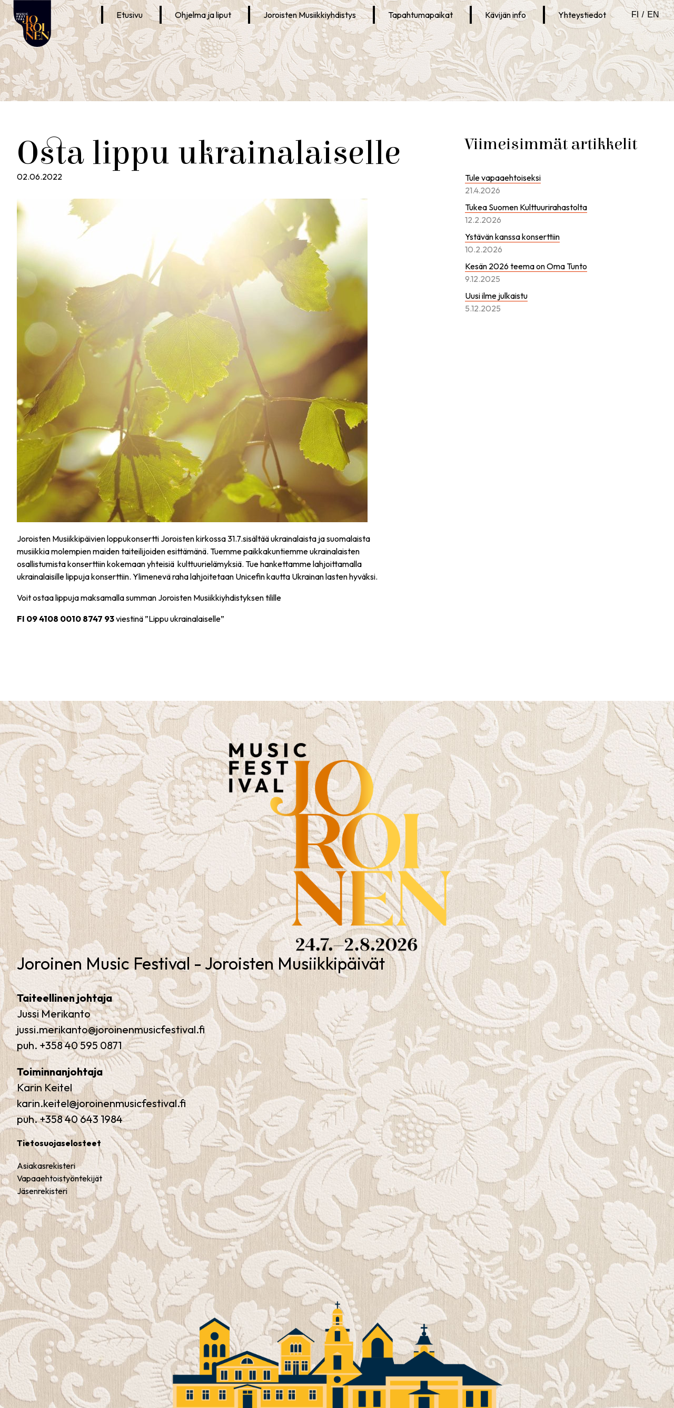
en (653, 14)
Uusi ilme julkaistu (496, 295)
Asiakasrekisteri (46, 1165)
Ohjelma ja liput (203, 14)
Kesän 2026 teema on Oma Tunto (526, 266)
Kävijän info (505, 14)
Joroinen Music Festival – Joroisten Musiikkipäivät (307, 953)
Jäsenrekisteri (42, 1191)
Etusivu (129, 14)
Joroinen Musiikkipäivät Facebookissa (143, 40)
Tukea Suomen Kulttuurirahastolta (526, 207)
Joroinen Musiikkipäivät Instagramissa (164, 40)
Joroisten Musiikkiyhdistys (309, 14)
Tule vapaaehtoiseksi (503, 177)
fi (635, 14)
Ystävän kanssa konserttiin (512, 236)
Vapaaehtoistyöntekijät (59, 1178)
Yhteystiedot (582, 14)
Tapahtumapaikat (420, 14)
